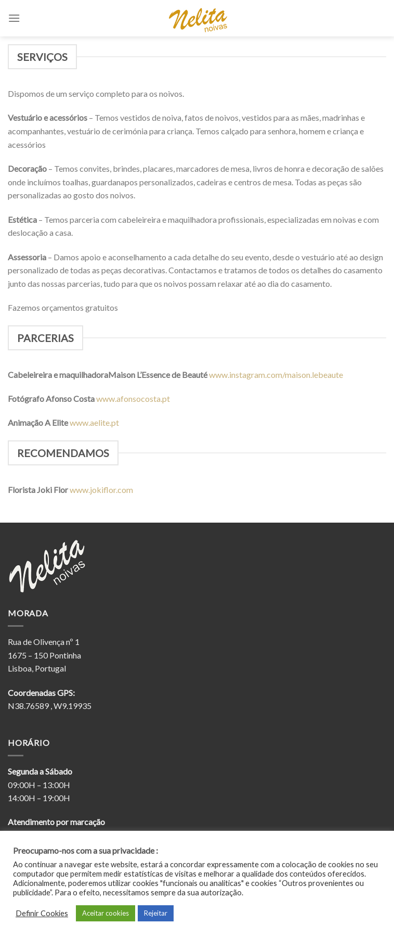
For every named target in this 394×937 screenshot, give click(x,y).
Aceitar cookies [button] (105, 913)
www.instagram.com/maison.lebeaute (277, 374)
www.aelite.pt (95, 422)
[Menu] (14, 18)
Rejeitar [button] (155, 913)
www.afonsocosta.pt (134, 398)
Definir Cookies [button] (42, 913)
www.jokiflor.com (101, 490)
